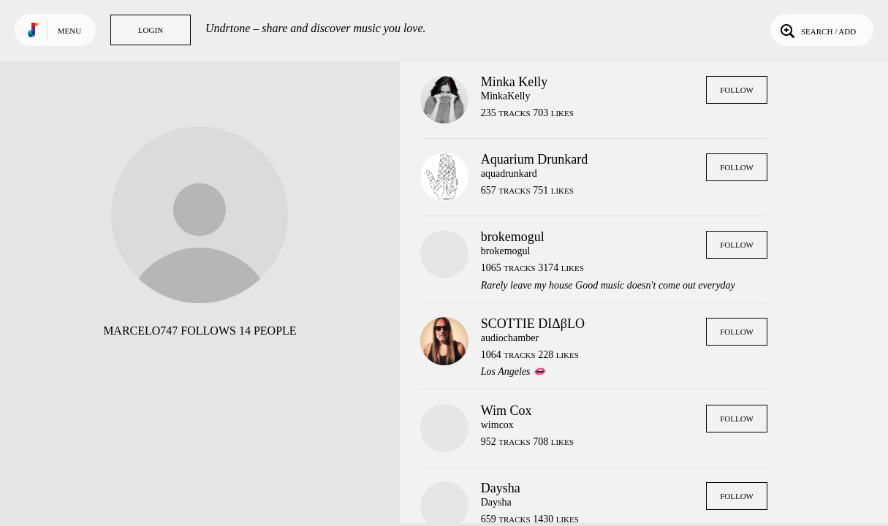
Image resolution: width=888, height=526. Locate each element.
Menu (69, 30)
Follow (737, 89)
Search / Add (817, 30)
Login (150, 30)
